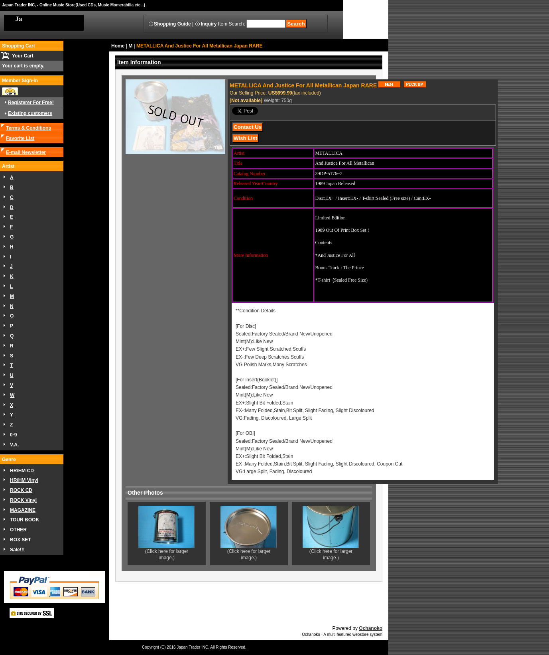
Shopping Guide (172, 24)
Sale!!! (17, 549)
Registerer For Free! (31, 102)
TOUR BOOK (24, 520)
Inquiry (208, 24)
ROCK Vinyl (23, 500)
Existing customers (30, 113)
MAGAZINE (22, 510)
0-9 (13, 435)
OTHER (18, 530)
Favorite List (20, 138)
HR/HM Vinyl (24, 480)
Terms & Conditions (28, 128)
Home (117, 46)
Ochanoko (370, 628)
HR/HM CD (22, 470)
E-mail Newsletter (26, 152)
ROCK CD (21, 490)
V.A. (14, 445)
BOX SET (20, 540)
